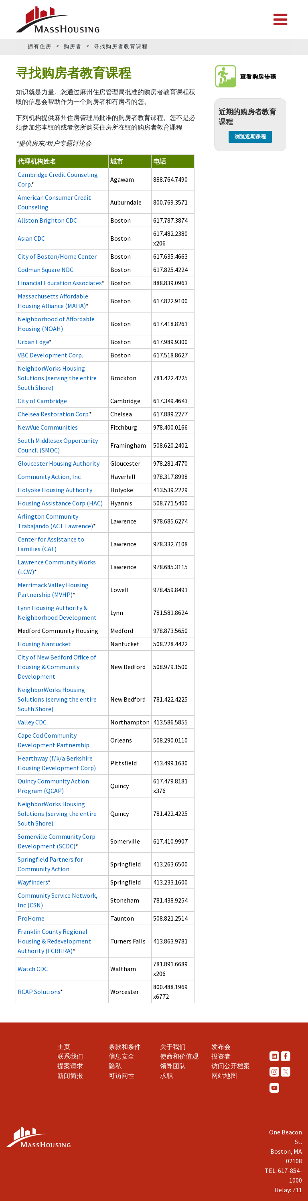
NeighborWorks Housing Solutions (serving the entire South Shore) (57, 378)
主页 (63, 1047)
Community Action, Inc (49, 477)
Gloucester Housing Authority (58, 463)
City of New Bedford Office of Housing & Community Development (57, 666)
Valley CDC (32, 722)
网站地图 (224, 1075)
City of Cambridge (42, 401)
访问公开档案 (230, 1066)
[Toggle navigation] (280, 20)
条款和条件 (125, 1047)
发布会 (221, 1047)
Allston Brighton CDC (47, 220)
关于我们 (173, 1047)
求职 (166, 1075)
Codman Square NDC (45, 270)
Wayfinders (33, 882)
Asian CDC (31, 238)
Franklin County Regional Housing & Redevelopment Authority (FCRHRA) (54, 941)
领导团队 (173, 1066)
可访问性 (121, 1075)
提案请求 (70, 1066)
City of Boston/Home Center (57, 256)
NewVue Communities (48, 427)
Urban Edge (33, 342)
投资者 (221, 1056)
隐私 (115, 1066)
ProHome (31, 918)
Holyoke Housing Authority (55, 490)
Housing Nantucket (44, 644)
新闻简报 (70, 1075)
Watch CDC (33, 969)
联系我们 (70, 1056)
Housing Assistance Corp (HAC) (60, 503)
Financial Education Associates (59, 283)
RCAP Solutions (39, 992)
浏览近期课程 (250, 136)
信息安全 (121, 1056)
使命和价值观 (179, 1056)
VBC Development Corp (50, 355)
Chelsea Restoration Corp (53, 414)
